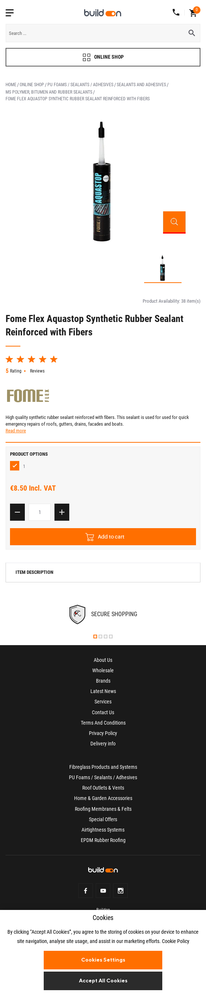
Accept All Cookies (103, 980)
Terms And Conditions (103, 725)
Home (11, 84)
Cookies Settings (103, 960)
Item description (34, 575)
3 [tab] (105, 639)
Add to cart (104, 539)
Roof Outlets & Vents (103, 791)
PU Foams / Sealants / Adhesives (80, 84)
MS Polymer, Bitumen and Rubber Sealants (49, 92)
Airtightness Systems (103, 832)
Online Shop (32, 84)
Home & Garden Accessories (103, 801)
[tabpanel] (103, 617)
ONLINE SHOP (103, 57)
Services (103, 705)
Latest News (103, 694)
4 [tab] (111, 639)
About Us (103, 663)
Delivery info (103, 746)
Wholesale (103, 673)
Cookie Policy (175, 941)
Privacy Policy (103, 736)
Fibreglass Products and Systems (103, 770)
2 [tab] (100, 639)
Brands (103, 684)
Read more (16, 433)
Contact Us (103, 715)
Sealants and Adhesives (141, 84)
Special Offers (103, 822)
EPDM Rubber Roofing (103, 843)
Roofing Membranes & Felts (103, 811)
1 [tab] (95, 639)
